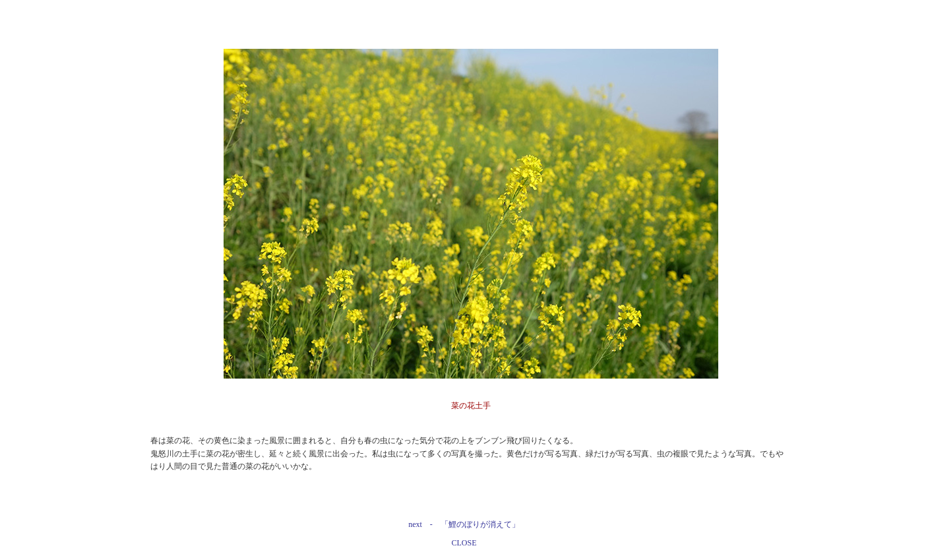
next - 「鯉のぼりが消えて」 (464, 524)
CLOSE (463, 542)
